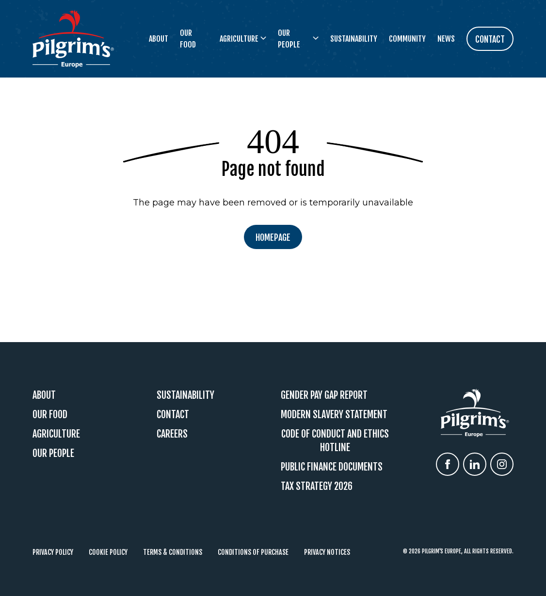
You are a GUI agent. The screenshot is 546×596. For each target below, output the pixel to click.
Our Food (188, 38)
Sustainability (353, 39)
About (158, 39)
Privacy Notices (327, 552)
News (446, 39)
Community (407, 39)
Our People (53, 453)
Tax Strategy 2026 (317, 486)
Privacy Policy (52, 552)
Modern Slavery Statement (334, 414)
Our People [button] (298, 38)
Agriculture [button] (243, 39)
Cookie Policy (108, 552)
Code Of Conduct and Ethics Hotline (335, 441)
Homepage (273, 237)
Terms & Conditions (172, 552)
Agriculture (56, 434)
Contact (173, 414)
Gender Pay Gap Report (324, 395)
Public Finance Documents (332, 467)
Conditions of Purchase (253, 552)
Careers (172, 434)
